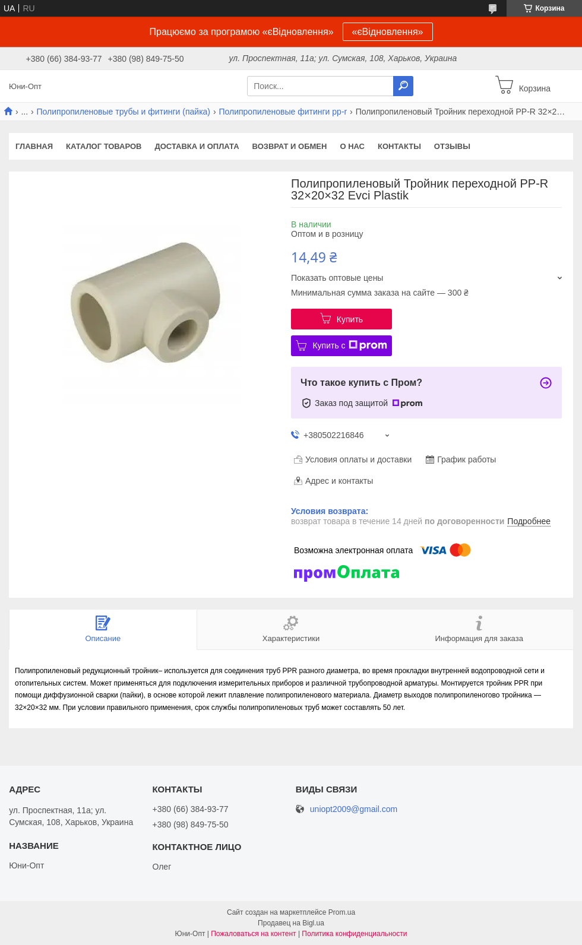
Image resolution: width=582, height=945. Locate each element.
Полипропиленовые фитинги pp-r (283, 111)
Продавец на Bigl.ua (291, 923)
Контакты (399, 146)
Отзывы (452, 146)
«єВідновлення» (387, 32)
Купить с (349, 345)
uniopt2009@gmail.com (353, 809)
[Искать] (403, 86)
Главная (34, 146)
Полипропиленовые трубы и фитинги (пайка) (123, 111)
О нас (352, 146)
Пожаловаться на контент (253, 934)
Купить (350, 319)
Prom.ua (341, 912)
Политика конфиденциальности (354, 934)
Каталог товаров (103, 146)
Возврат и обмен (289, 146)
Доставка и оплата (197, 146)
